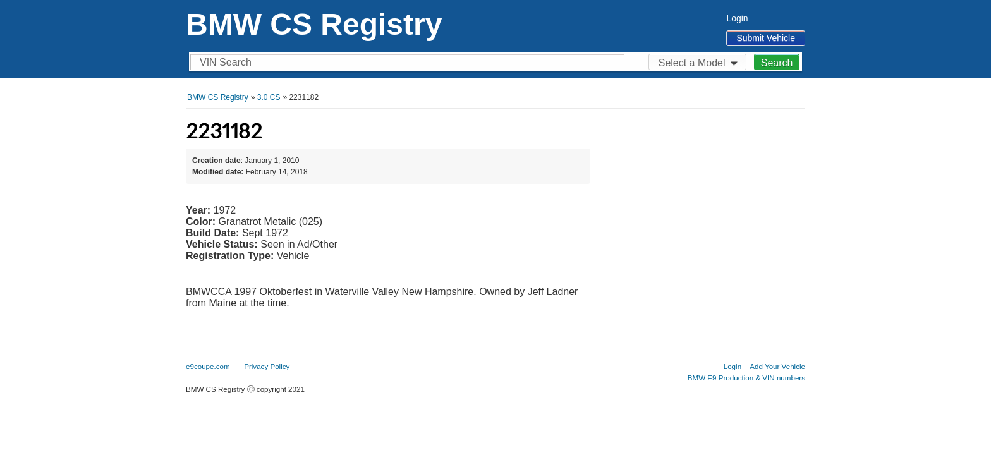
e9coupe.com (208, 366)
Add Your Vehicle (777, 366)
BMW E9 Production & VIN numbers (746, 377)
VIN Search (226, 62)
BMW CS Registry (314, 24)
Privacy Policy (266, 366)
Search (777, 63)
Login (737, 18)
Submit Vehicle (765, 38)
